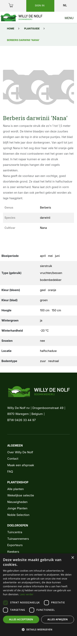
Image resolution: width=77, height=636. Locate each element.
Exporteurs (14, 545)
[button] (8, 86)
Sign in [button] (40, 5)
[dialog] (38, 594)
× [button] (72, 557)
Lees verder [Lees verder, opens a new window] (26, 594)
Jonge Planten (17, 508)
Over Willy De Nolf (20, 452)
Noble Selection (18, 515)
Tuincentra (14, 532)
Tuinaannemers (18, 539)
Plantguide (32, 28)
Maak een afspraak (20, 465)
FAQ (10, 471)
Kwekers (13, 551)
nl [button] (65, 5)
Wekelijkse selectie (20, 495)
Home (10, 28)
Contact (12, 458)
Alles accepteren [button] (21, 619)
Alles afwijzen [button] (58, 619)
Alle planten (15, 489)
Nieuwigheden (17, 502)
